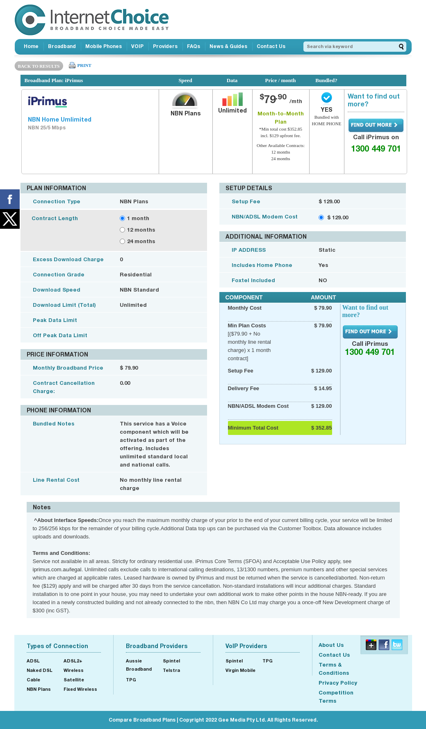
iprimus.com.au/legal (57, 569)
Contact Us (271, 46)
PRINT (84, 65)
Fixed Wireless (80, 689)
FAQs (193, 46)
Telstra (171, 670)
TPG (131, 679)
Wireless (74, 670)
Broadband (62, 46)
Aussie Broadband (139, 665)
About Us (331, 645)
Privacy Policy (338, 682)
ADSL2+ (73, 660)
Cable (33, 679)
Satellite (74, 679)
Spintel (171, 660)
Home (31, 46)
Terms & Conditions (334, 668)
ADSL (33, 660)
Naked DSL (39, 670)
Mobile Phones (103, 46)
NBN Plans (39, 689)
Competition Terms (336, 696)
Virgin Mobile (240, 670)
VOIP (137, 46)
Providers (165, 46)
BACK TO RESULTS (39, 66)
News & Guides (228, 46)
